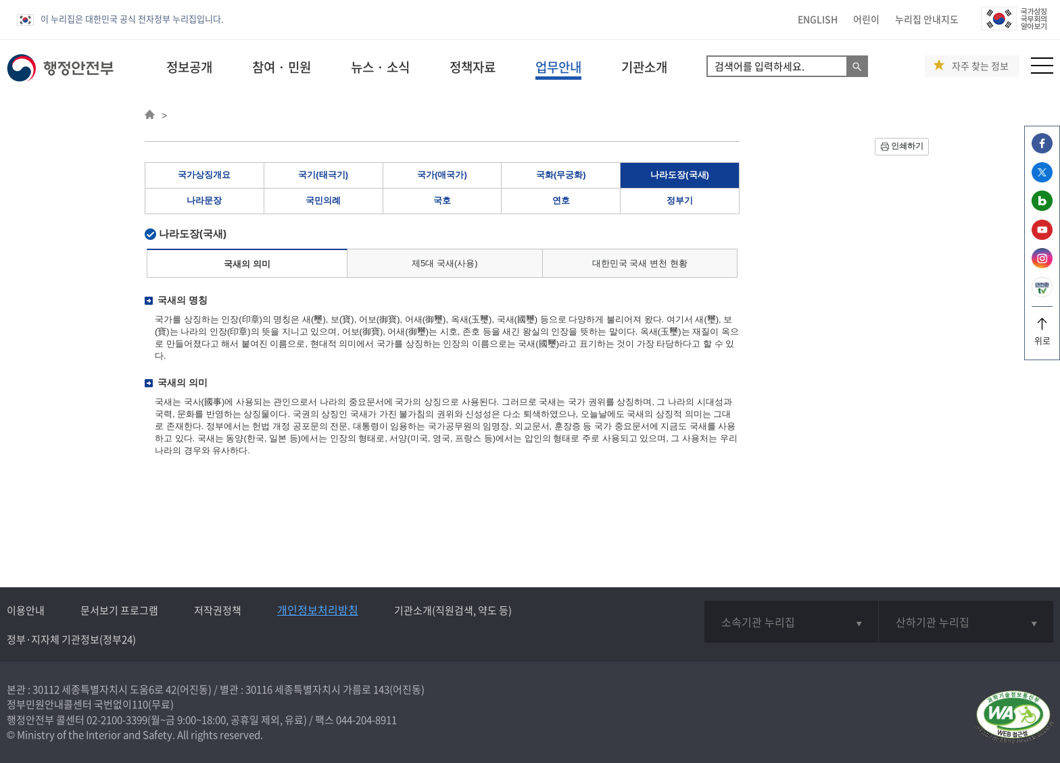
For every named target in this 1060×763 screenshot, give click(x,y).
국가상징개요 (204, 175)
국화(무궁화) (561, 175)
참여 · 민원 (281, 66)
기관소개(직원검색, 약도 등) (453, 610)
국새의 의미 (247, 264)
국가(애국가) (442, 175)
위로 (1042, 335)
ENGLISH (818, 19)
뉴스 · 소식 (380, 66)
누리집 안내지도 (927, 19)
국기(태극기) (323, 175)
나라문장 (204, 200)
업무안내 (558, 66)
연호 (561, 200)
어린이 (866, 19)
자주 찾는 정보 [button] (980, 66)
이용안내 (26, 610)
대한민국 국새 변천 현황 (640, 263)
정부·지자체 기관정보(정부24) (71, 639)
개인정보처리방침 (317, 609)
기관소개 (644, 66)
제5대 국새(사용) (445, 263)
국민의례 (323, 200)
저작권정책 (217, 610)
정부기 (680, 200)
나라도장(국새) (679, 175)
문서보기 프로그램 (119, 610)
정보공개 (189, 66)
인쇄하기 (907, 146)
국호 (442, 200)
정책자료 (473, 66)
